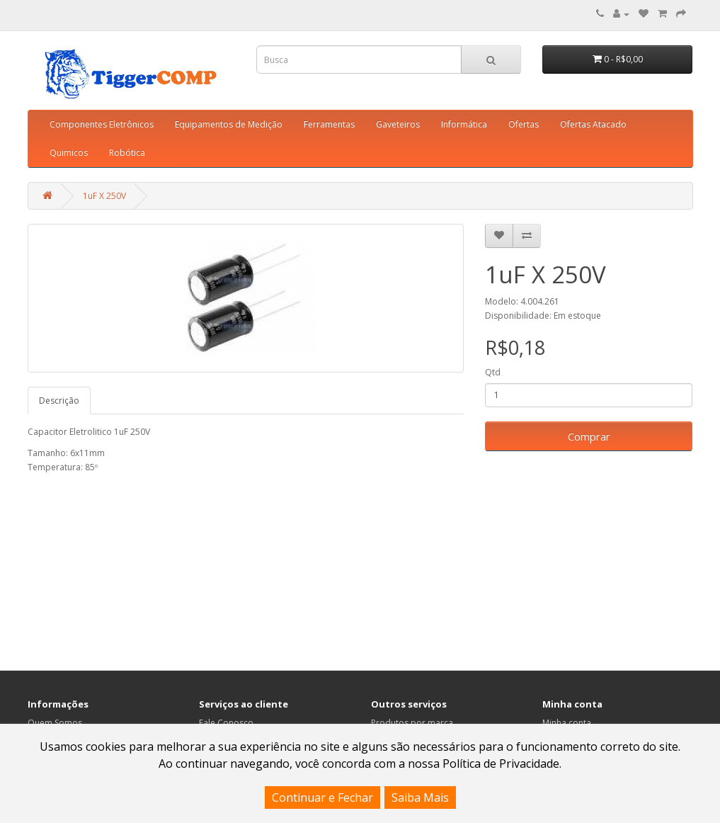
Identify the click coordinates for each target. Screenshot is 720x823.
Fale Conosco (226, 723)
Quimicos (69, 153)
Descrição (59, 401)
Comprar (589, 436)
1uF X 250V (104, 196)
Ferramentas (329, 124)
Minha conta (566, 723)
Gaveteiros (398, 124)
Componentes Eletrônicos (102, 124)
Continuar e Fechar (322, 797)
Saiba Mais (420, 797)
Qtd (493, 372)
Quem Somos (55, 723)
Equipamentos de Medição (228, 124)
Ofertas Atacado (593, 124)
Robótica (127, 153)
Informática (464, 124)
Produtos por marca (412, 723)
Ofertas (523, 124)
